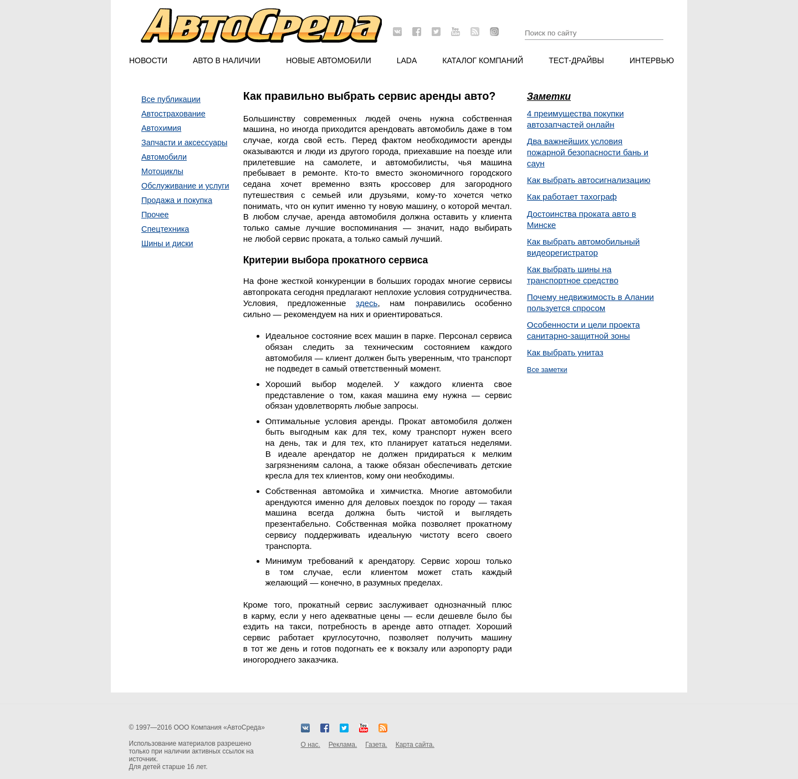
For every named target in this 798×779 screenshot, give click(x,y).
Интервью (652, 60)
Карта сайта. (415, 745)
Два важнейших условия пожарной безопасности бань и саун (587, 152)
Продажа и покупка (176, 200)
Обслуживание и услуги (185, 185)
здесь (366, 303)
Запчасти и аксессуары (184, 142)
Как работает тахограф (572, 196)
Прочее (155, 214)
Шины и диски (167, 243)
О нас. (310, 745)
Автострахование (173, 113)
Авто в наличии (226, 60)
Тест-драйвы (576, 60)
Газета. (376, 745)
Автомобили (164, 156)
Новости (148, 60)
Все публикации (171, 99)
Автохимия (161, 128)
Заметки (549, 96)
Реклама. (343, 745)
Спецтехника (165, 229)
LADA (407, 60)
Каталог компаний (482, 60)
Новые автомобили (328, 60)
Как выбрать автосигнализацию (589, 180)
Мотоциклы (162, 171)
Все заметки (547, 369)
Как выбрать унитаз (565, 352)
